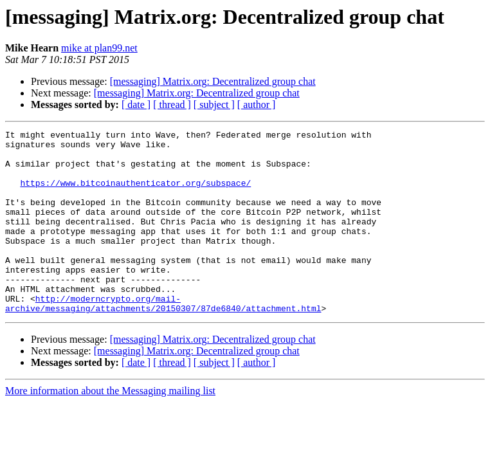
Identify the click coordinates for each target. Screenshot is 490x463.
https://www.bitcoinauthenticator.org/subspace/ (135, 194)
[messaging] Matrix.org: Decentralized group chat (213, 81)
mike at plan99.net (99, 47)
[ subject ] (214, 104)
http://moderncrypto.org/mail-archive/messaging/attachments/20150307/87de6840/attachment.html (163, 338)
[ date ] (136, 104)
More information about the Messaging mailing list (110, 427)
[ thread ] (172, 104)
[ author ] (256, 104)
